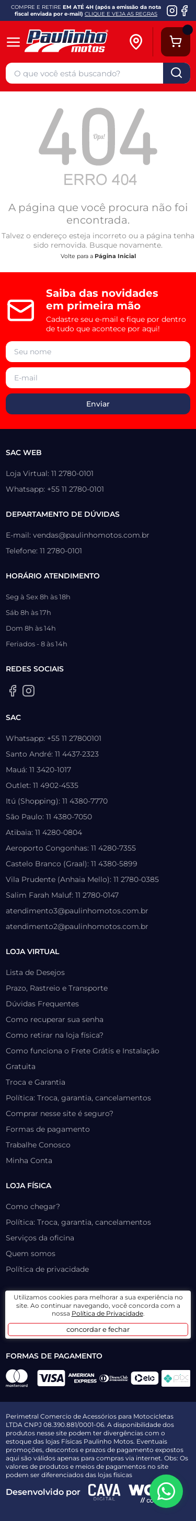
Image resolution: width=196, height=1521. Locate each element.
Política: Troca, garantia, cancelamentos (78, 1097)
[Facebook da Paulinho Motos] (184, 10)
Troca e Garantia (35, 1082)
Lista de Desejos (35, 972)
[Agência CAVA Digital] (104, 1492)
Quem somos (30, 1253)
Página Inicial (115, 256)
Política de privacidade (47, 1269)
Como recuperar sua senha (54, 1019)
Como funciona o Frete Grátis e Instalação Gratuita (82, 1058)
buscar (176, 73)
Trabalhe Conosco (38, 1145)
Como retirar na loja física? (54, 1035)
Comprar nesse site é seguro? (59, 1113)
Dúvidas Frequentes (42, 1003)
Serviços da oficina (40, 1238)
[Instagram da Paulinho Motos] (172, 10)
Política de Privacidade (107, 1313)
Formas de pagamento (48, 1129)
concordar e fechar (98, 1329)
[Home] (75, 42)
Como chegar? (33, 1206)
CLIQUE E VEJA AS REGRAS (121, 13)
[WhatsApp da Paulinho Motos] (166, 1491)
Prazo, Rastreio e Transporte (57, 988)
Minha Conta (29, 1160)
